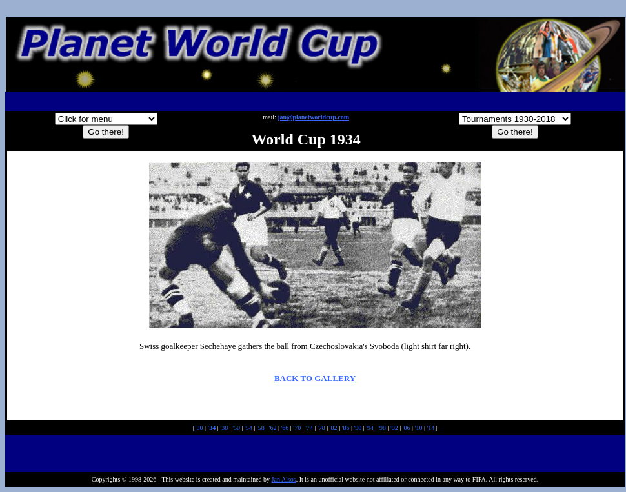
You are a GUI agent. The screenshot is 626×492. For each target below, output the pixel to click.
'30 (199, 427)
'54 (248, 427)
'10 (419, 427)
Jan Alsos (284, 479)
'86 (346, 427)
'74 (309, 427)
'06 (406, 427)
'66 (285, 427)
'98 (382, 427)
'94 (370, 427)
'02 (394, 427)
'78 (321, 427)
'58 (261, 427)
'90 (357, 427)
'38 (224, 427)
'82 (334, 427)
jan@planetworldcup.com (313, 117)
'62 (273, 427)
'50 (236, 427)
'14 (430, 427)
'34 (212, 427)
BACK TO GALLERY (315, 378)
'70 (297, 427)
